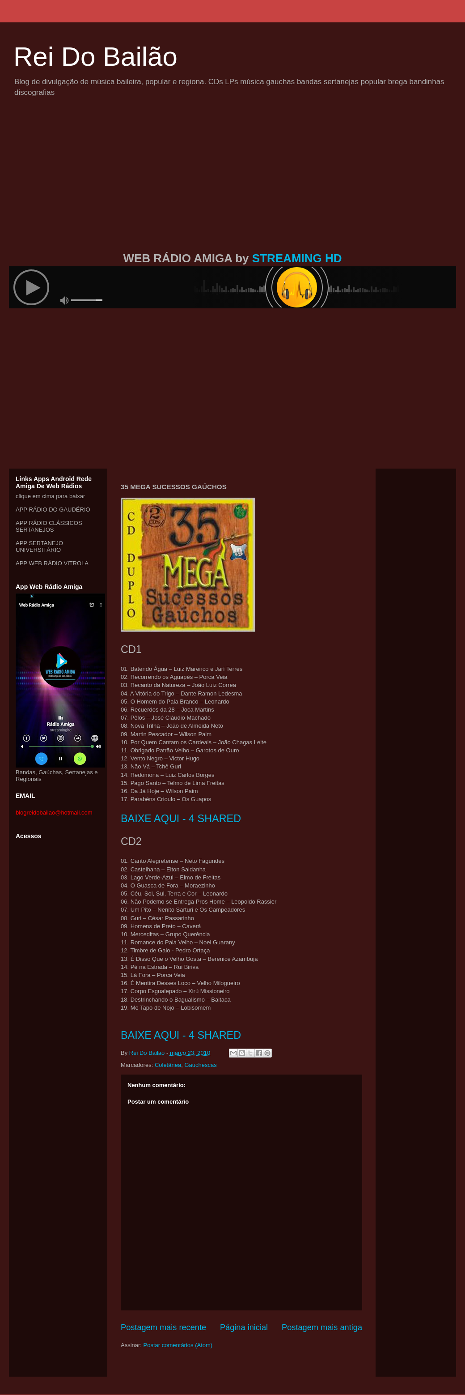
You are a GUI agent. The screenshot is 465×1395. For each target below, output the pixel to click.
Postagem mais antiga (322, 1327)
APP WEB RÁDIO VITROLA (52, 563)
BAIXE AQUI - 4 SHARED (181, 818)
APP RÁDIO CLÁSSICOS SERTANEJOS (49, 526)
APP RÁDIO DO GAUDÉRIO (53, 509)
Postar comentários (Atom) (178, 1345)
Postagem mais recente (163, 1327)
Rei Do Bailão (95, 57)
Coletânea (168, 1065)
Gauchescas (200, 1065)
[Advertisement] (232, 184)
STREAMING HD (297, 258)
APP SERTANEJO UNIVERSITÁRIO (39, 546)
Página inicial (244, 1327)
